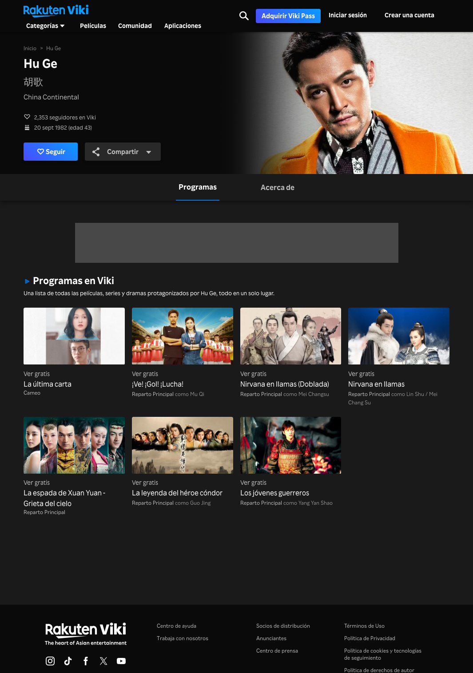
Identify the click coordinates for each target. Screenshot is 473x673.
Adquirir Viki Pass (288, 16)
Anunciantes (271, 638)
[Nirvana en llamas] (398, 348)
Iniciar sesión (348, 15)
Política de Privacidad (369, 638)
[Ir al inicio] (56, 10)
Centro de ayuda (176, 625)
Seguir (51, 151)
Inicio (30, 48)
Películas (93, 25)
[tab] (197, 187)
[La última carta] (74, 348)
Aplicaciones (182, 25)
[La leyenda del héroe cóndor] (182, 457)
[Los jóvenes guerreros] (291, 457)
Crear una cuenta (409, 15)
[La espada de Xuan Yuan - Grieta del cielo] (74, 463)
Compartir (122, 151)
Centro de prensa (277, 650)
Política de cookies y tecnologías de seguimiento (382, 654)
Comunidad (135, 25)
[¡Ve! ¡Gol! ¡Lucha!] (182, 348)
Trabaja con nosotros (182, 638)
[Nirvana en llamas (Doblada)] (291, 348)
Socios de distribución (283, 625)
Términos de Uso (364, 625)
